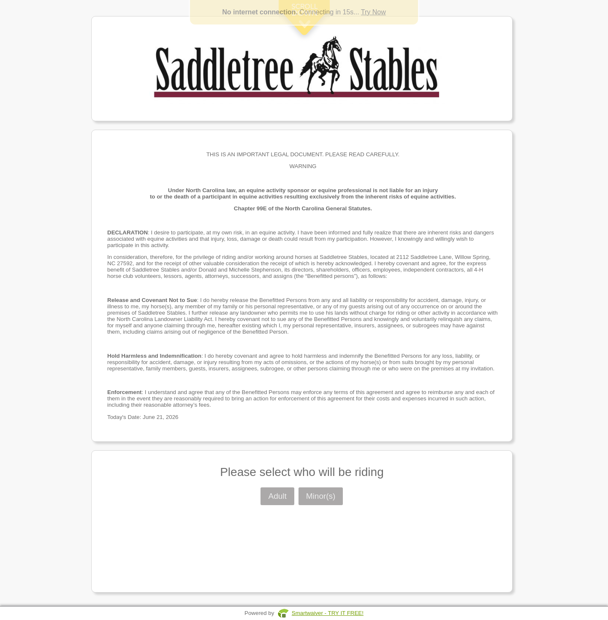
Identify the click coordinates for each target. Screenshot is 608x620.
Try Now (373, 12)
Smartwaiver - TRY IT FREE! (328, 613)
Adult (277, 496)
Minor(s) (321, 496)
